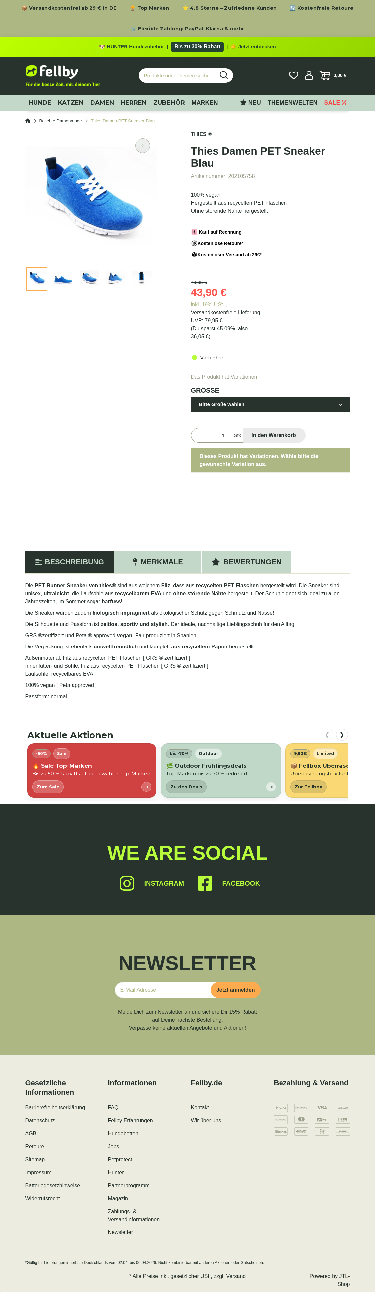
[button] (309, 77)
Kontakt (200, 1109)
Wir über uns (206, 1122)
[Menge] (211, 436)
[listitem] (91, 772)
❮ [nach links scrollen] (327, 736)
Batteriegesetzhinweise (52, 1187)
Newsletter (120, 1233)
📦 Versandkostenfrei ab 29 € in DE (68, 8)
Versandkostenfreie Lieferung (225, 314)
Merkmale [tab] (158, 563)
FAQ (113, 1109)
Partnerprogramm (129, 1187)
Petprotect (120, 1161)
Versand (236, 1277)
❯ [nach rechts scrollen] (341, 736)
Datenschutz (40, 1122)
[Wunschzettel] (293, 77)
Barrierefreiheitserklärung (55, 1109)
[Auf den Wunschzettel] (142, 147)
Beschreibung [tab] (69, 563)
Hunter (116, 1174)
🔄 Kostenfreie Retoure (321, 8)
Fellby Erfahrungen (130, 1122)
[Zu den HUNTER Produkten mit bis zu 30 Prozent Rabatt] (187, 47)
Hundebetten (123, 1135)
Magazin (118, 1200)
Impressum (38, 1174)
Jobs (113, 1148)
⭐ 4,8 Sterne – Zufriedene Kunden (230, 8)
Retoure (34, 1148)
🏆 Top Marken (149, 8)
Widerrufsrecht (42, 1200)
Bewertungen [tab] (246, 563)
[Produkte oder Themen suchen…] (177, 77)
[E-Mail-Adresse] (165, 991)
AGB (31, 1135)
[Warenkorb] (333, 77)
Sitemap (35, 1161)
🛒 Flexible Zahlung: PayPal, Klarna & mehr (187, 29)
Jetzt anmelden (235, 991)
